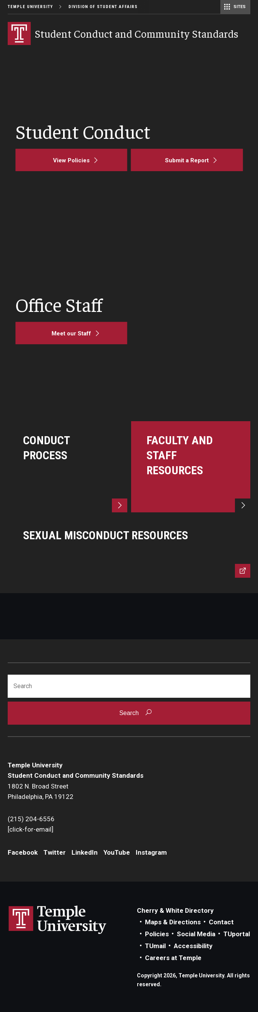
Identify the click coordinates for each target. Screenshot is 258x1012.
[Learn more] (67, 467)
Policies (157, 934)
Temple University (30, 6)
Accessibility (193, 946)
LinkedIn (85, 852)
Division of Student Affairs (103, 6)
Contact (221, 922)
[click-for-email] (30, 829)
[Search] (129, 686)
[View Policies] (71, 160)
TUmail (155, 946)
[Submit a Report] (187, 160)
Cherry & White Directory (175, 910)
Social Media (196, 934)
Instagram (151, 852)
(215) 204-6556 (31, 819)
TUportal (236, 934)
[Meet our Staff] (71, 333)
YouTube (116, 852)
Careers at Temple (173, 958)
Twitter (54, 852)
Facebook (23, 852)
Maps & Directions (173, 922)
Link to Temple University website (58, 920)
